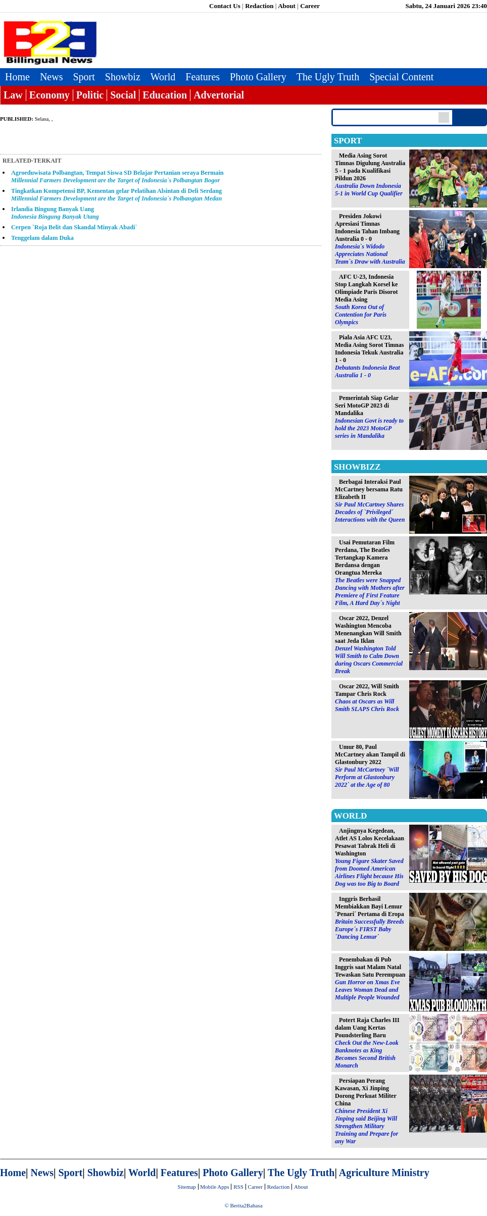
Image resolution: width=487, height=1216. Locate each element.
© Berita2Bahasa (243, 1205)
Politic (90, 94)
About (287, 6)
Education (164, 94)
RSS (238, 1187)
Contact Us (224, 6)
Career (310, 6)
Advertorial (218, 94)
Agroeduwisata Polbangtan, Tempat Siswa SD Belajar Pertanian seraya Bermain (117, 176)
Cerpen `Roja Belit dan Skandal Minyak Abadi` (74, 227)
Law (13, 94)
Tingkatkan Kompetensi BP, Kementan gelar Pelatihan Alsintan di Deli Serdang (116, 194)
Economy (49, 94)
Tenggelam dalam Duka (42, 237)
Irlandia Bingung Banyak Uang (55, 213)
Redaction (259, 6)
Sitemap (187, 1187)
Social (123, 94)
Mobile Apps (214, 1187)
